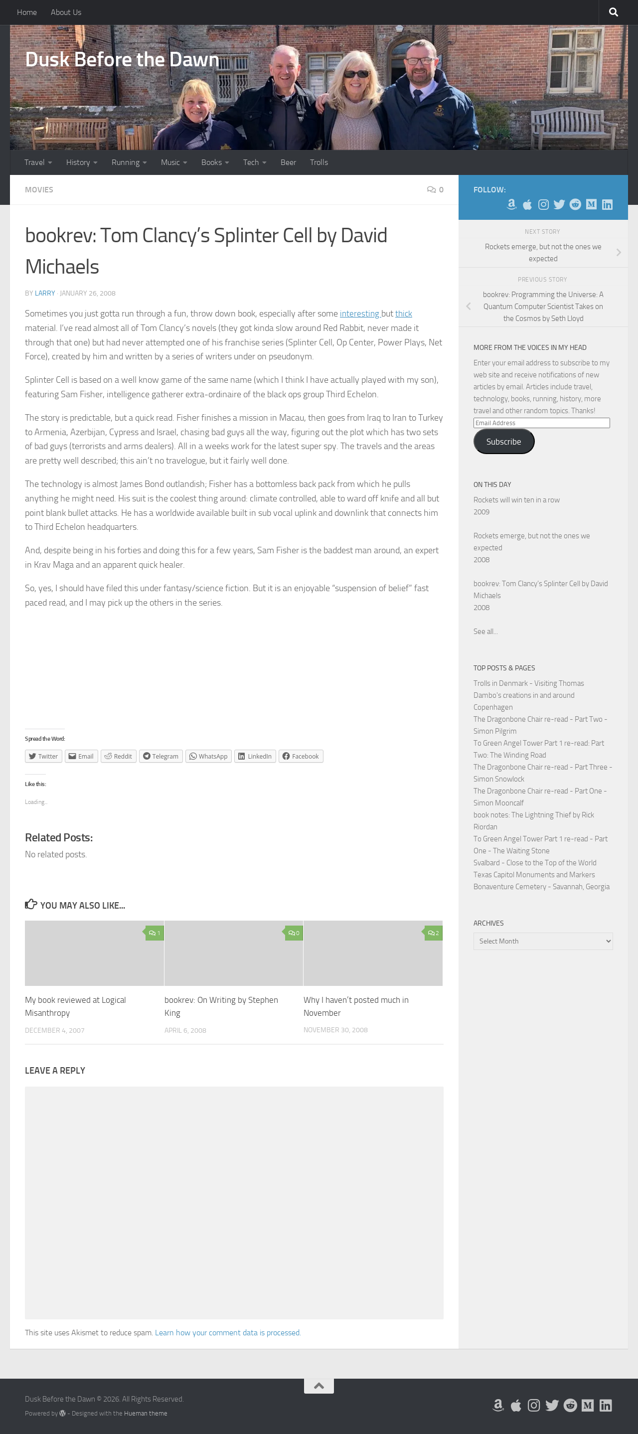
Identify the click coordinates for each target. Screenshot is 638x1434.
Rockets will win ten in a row (517, 499)
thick (405, 313)
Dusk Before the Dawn (122, 59)
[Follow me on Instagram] (543, 204)
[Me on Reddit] (575, 204)
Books (211, 162)
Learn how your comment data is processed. (228, 1332)
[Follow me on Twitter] (559, 204)
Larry (45, 293)
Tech (251, 162)
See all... (486, 631)
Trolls (319, 162)
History (78, 162)
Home (27, 12)
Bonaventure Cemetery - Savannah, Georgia (542, 886)
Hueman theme (145, 1413)
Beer (288, 162)
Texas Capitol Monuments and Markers (534, 874)
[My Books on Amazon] (511, 204)
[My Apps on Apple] (527, 204)
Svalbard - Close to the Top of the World (535, 862)
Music (170, 162)
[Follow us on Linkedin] (607, 204)
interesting (361, 313)
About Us (66, 12)
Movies (39, 189)
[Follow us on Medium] (591, 204)
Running (126, 162)
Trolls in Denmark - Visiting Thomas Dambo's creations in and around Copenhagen (529, 695)
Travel (34, 162)
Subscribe (503, 442)
